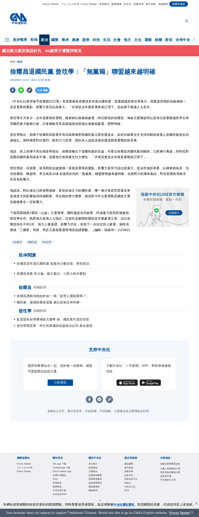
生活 (106, 40)
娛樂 (158, 40)
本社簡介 (16, 477)
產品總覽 (16, 487)
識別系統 (29, 477)
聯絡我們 (130, 477)
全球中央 (183, 40)
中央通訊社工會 (125, 496)
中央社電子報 (146, 468)
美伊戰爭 (20, 40)
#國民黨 (32, 242)
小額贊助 (60, 376)
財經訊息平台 (72, 487)
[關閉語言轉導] (196, 512)
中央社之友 (99, 487)
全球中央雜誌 (91, 468)
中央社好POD (166, 468)
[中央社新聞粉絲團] (11, 449)
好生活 (127, 4)
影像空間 (138, 4)
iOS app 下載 (20, 468)
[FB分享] (13, 90)
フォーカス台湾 (70, 4)
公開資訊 (42, 477)
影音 (168, 40)
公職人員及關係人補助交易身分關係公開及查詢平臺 (76, 496)
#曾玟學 (46, 242)
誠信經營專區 (98, 477)
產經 (75, 40)
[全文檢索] (187, 21)
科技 (96, 40)
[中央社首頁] (18, 19)
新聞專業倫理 (78, 477)
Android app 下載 (42, 468)
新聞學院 (129, 468)
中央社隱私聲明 (124, 504)
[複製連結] (31, 90)
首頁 (12, 61)
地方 (127, 40)
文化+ (105, 468)
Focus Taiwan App (68, 468)
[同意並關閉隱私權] (196, 504)
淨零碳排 (104, 4)
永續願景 (163, 4)
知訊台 (86, 487)
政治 (44, 40)
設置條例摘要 (59, 477)
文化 (137, 40)
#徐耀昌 (17, 242)
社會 (117, 40)
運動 (148, 40)
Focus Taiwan (51, 4)
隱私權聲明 (116, 477)
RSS (111, 487)
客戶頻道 (151, 4)
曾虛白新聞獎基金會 (24, 496)
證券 (85, 40)
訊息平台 (55, 487)
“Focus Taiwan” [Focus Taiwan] (179, 513)
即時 (34, 40)
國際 (54, 40)
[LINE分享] (22, 90)
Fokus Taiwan (89, 4)
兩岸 (65, 40)
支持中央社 (178, 4)
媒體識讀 (116, 4)
